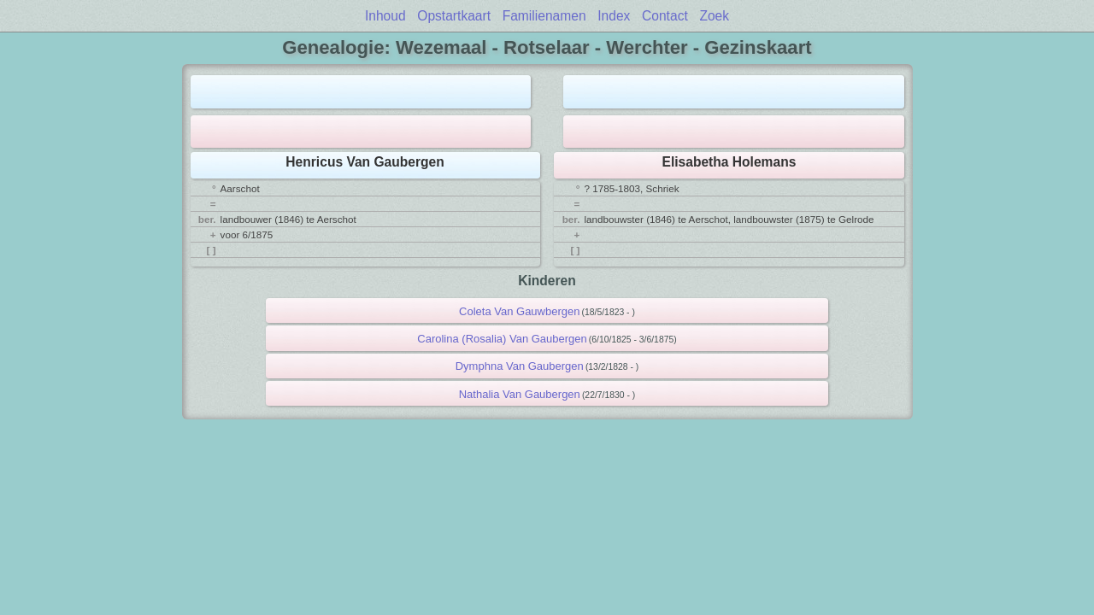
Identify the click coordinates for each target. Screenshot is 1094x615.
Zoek (714, 16)
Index (613, 16)
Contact (665, 16)
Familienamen (544, 16)
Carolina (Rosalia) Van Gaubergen (501, 338)
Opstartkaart (454, 16)
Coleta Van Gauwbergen (519, 311)
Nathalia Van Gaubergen (519, 394)
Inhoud (385, 16)
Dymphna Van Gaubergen (520, 366)
